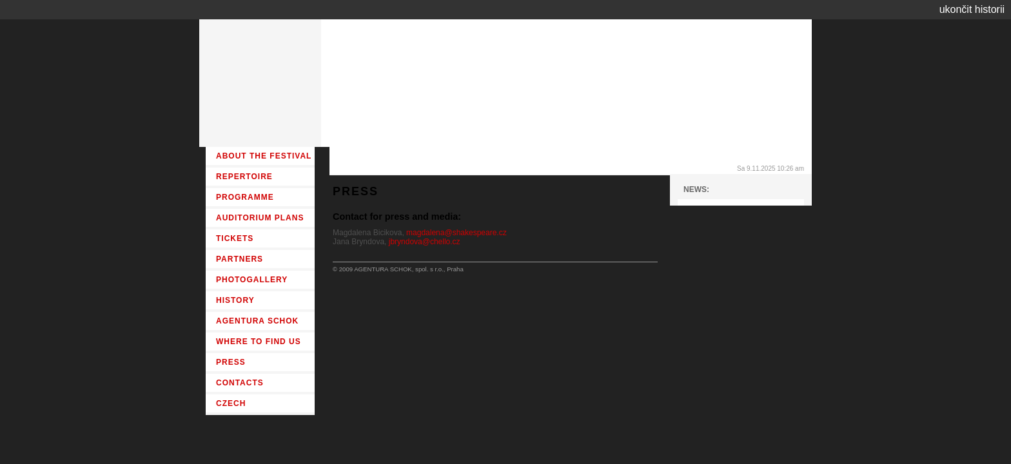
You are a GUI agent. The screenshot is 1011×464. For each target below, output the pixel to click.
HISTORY (235, 300)
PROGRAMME (245, 197)
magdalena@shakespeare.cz (456, 232)
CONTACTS (240, 382)
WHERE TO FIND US (258, 341)
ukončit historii (972, 9)
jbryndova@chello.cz (424, 241)
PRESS (231, 362)
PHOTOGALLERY (252, 279)
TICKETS (234, 238)
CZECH (231, 403)
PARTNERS (239, 259)
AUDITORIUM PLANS (260, 217)
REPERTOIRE (244, 176)
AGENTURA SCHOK (257, 320)
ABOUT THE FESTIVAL (263, 155)
